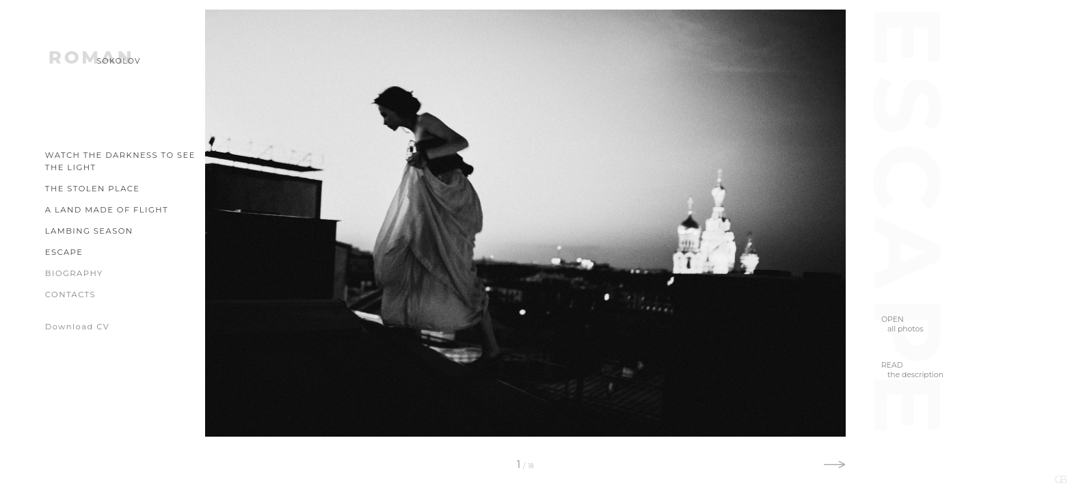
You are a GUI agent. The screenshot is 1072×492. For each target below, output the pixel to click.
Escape (64, 252)
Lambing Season (89, 231)
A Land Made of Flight (106, 210)
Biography (74, 273)
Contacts (70, 294)
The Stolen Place (92, 188)
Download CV (77, 326)
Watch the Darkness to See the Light (120, 161)
